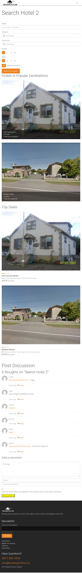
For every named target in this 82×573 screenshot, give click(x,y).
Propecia (12, 408)
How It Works (6, 541)
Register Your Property (8, 544)
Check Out (5, 40)
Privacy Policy (6, 548)
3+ (15, 52)
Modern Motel (8, 350)
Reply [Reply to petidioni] (22, 452)
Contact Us (5, 546)
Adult (4, 57)
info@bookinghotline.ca (16, 563)
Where (4, 24)
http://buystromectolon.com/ (20, 446)
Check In (5, 32)
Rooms (4, 49)
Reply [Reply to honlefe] (22, 386)
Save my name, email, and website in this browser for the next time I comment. (31, 492)
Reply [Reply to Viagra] (22, 400)
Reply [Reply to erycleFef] (22, 414)
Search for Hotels (12, 71)
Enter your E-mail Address (9, 525)
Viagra (11, 433)
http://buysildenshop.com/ (19, 380)
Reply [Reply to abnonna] (22, 424)
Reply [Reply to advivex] (22, 438)
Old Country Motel (10, 276)
